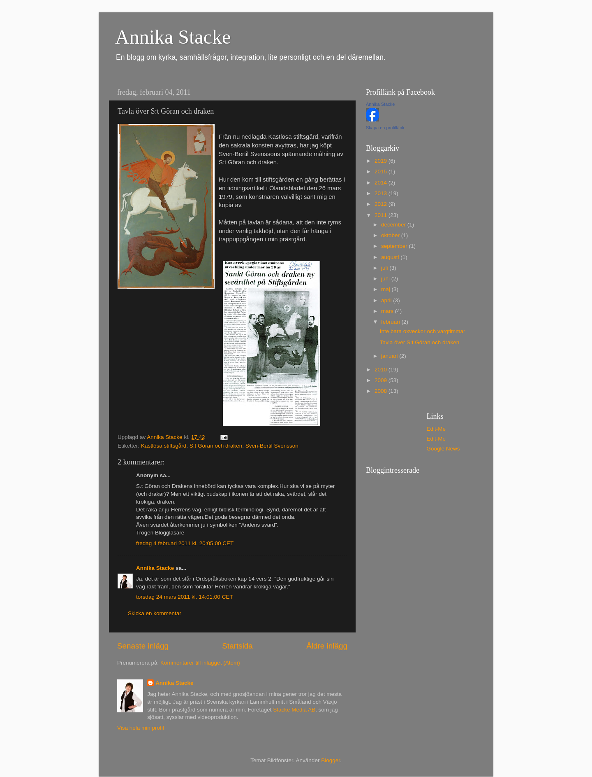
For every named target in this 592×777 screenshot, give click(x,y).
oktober (391, 235)
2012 (381, 204)
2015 (381, 171)
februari (391, 322)
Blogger (330, 760)
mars (388, 311)
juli (385, 268)
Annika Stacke (173, 37)
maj (386, 289)
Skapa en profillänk (385, 127)
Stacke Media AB (294, 710)
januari (390, 356)
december (394, 225)
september (395, 246)
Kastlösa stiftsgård (163, 446)
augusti (390, 257)
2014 (381, 183)
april (387, 300)
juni (386, 278)
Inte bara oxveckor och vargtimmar (422, 331)
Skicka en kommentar (154, 613)
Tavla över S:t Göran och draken (420, 342)
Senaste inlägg (143, 646)
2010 (381, 369)
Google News (443, 449)
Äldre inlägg (326, 646)
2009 (381, 380)
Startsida (237, 646)
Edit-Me (436, 429)
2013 (381, 193)
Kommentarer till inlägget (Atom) (200, 663)
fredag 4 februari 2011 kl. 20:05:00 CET (185, 543)
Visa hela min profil (140, 728)
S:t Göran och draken (216, 446)
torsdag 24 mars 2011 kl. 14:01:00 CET (184, 597)
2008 (381, 391)
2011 (381, 215)
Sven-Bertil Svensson (271, 446)
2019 (381, 161)
